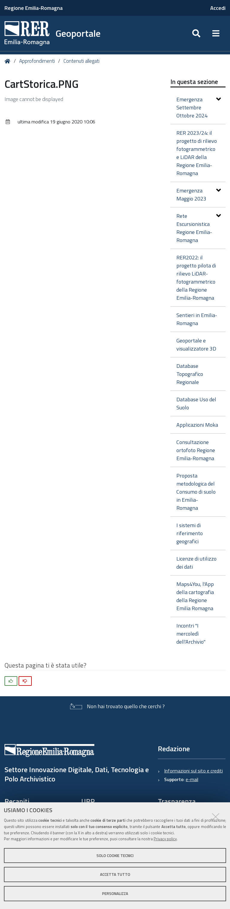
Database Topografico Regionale (189, 374)
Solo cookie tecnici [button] (115, 856)
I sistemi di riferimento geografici (189, 533)
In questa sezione (194, 81)
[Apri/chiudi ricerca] (196, 33)
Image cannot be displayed (33, 99)
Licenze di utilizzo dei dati (196, 563)
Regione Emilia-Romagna (33, 8)
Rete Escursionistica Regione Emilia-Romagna (198, 228)
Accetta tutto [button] (115, 874)
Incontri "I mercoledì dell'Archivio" (190, 634)
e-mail (192, 779)
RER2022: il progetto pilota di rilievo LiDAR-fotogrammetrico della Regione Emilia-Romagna (196, 277)
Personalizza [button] (115, 893)
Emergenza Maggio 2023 (198, 194)
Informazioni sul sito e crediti (193, 770)
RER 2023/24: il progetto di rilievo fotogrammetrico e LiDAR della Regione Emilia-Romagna (196, 153)
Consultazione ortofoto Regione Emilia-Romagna (195, 450)
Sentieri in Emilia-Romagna (196, 319)
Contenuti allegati (81, 61)
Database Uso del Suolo (196, 403)
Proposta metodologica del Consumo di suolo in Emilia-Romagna (196, 492)
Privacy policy (165, 839)
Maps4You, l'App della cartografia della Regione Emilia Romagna (195, 596)
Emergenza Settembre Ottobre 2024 (198, 107)
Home (8, 61)
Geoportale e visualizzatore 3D (196, 344)
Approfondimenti (37, 61)
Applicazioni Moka (197, 425)
